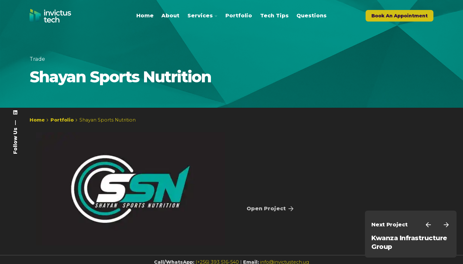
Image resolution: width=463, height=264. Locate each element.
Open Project (271, 209)
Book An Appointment (399, 16)
